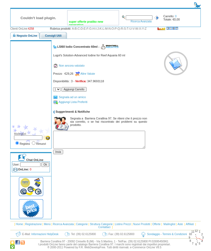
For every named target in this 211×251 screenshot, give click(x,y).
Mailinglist (169, 224)
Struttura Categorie (101, 224)
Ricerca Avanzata (141, 21)
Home (19, 224)
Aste (180, 224)
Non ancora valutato (68, 65)
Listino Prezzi (123, 224)
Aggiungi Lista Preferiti (70, 102)
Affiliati (190, 224)
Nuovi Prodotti (141, 224)
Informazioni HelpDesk (45, 234)
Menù (47, 224)
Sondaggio (153, 234)
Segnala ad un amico (69, 97)
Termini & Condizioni (174, 234)
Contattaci (104, 227)
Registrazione (33, 224)
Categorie (82, 224)
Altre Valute (85, 73)
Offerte (156, 224)
